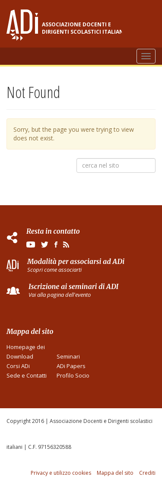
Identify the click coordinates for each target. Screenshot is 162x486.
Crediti (147, 472)
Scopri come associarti (54, 269)
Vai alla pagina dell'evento (60, 295)
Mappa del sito (115, 472)
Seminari (68, 356)
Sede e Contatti (26, 375)
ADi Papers (71, 366)
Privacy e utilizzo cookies (61, 472)
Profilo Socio (73, 375)
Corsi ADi (18, 366)
